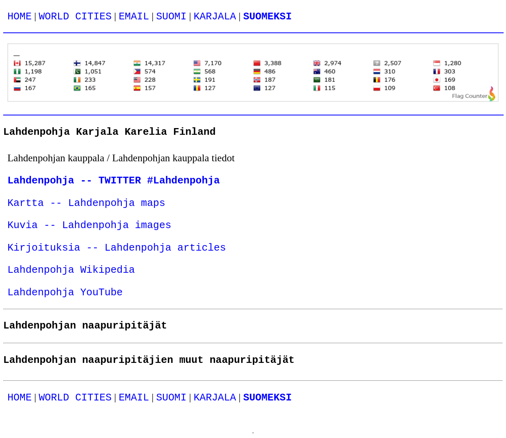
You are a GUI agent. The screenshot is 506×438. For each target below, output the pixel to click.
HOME (20, 17)
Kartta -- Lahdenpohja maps (86, 203)
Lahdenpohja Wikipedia (71, 270)
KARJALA (215, 17)
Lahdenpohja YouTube (65, 292)
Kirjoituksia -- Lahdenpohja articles (117, 248)
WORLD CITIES (75, 17)
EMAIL (134, 17)
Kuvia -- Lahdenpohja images (90, 225)
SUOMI (171, 17)
